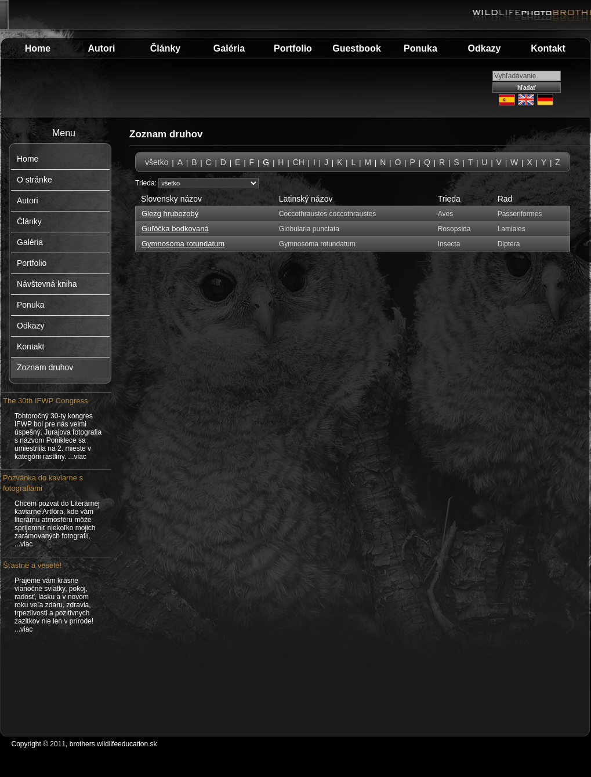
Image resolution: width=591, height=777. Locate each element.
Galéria (229, 48)
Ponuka (420, 48)
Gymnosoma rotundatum (183, 243)
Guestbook (356, 48)
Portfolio (293, 48)
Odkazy (484, 48)
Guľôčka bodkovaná (175, 228)
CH (298, 162)
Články (165, 48)
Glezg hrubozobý (170, 213)
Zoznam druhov (45, 367)
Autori (101, 48)
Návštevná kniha (47, 284)
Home (37, 48)
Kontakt (548, 48)
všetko (156, 162)
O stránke (34, 179)
